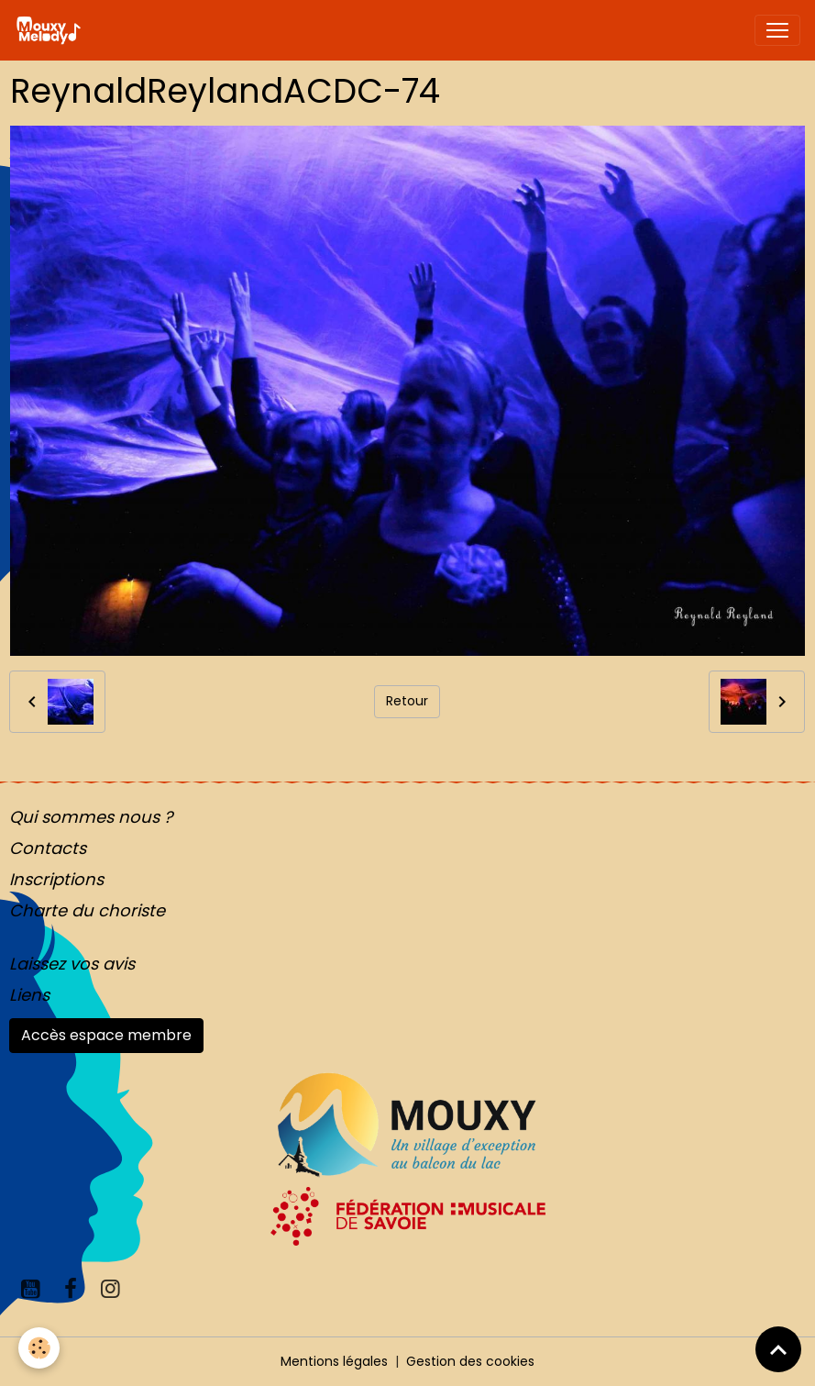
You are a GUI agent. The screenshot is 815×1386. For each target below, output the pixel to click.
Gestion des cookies (470, 1361)
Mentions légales (334, 1361)
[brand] (52, 30)
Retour (407, 701)
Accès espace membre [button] (106, 1035)
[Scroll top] (778, 1349)
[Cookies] (39, 1348)
